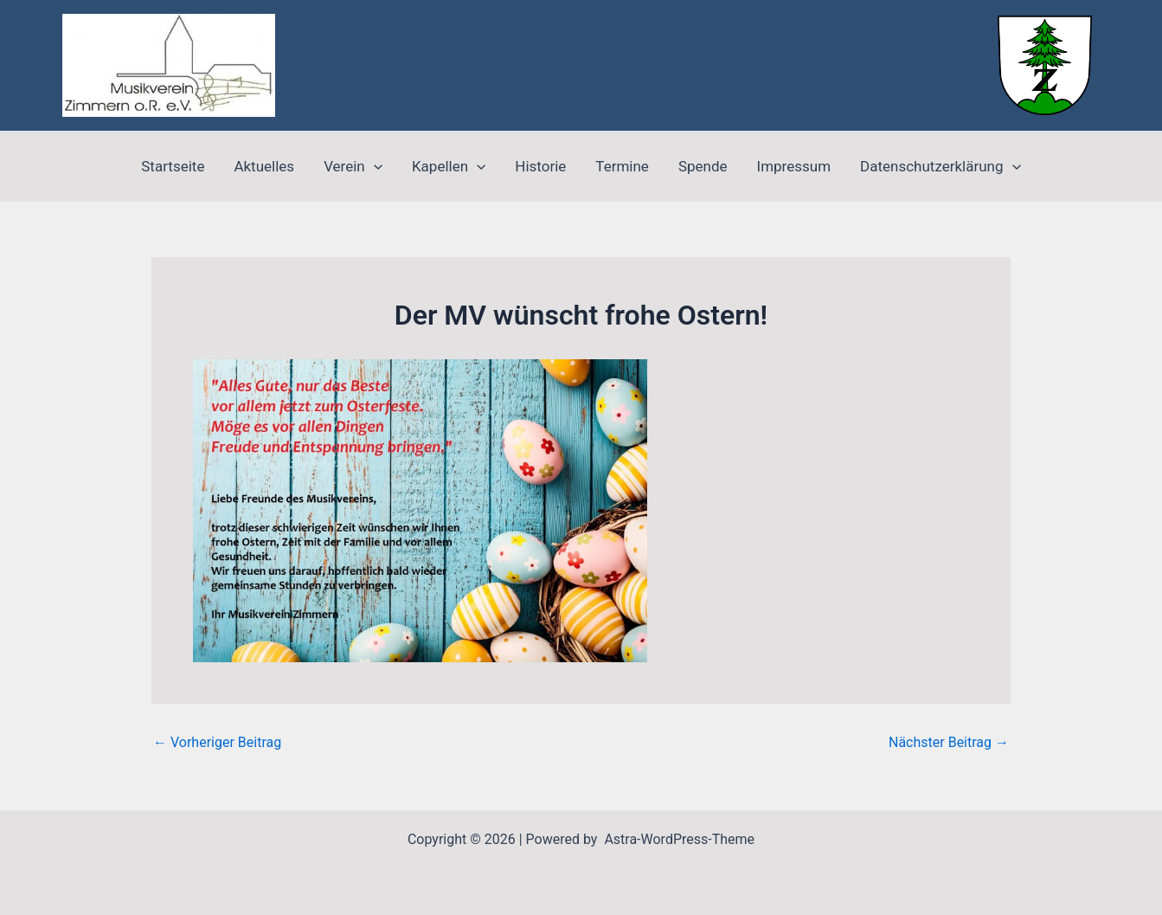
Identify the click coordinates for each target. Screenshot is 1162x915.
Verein (353, 166)
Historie (540, 166)
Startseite (172, 166)
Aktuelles (264, 166)
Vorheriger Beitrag (217, 743)
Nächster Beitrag (949, 743)
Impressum (794, 166)
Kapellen (448, 166)
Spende (703, 166)
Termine (622, 166)
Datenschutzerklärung (940, 166)
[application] (373, 166)
